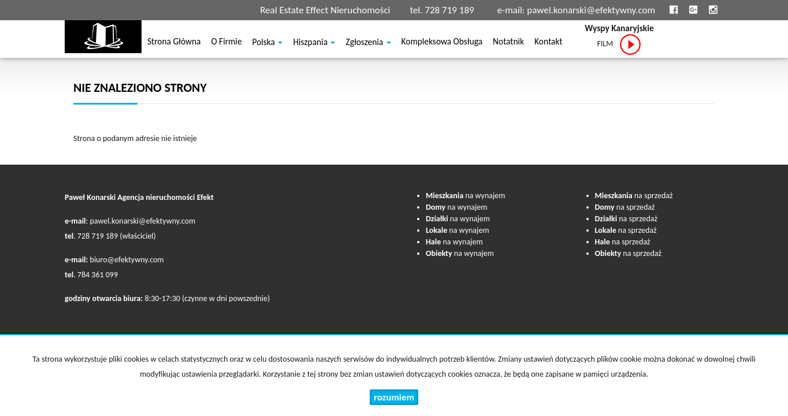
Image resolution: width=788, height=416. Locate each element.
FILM (619, 44)
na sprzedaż (634, 195)
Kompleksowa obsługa (442, 43)
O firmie (226, 43)
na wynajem (465, 195)
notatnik (508, 43)
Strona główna (173, 43)
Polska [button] (267, 43)
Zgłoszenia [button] (368, 43)
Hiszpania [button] (314, 43)
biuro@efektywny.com (127, 260)
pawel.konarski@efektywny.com (591, 10)
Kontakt (548, 43)
